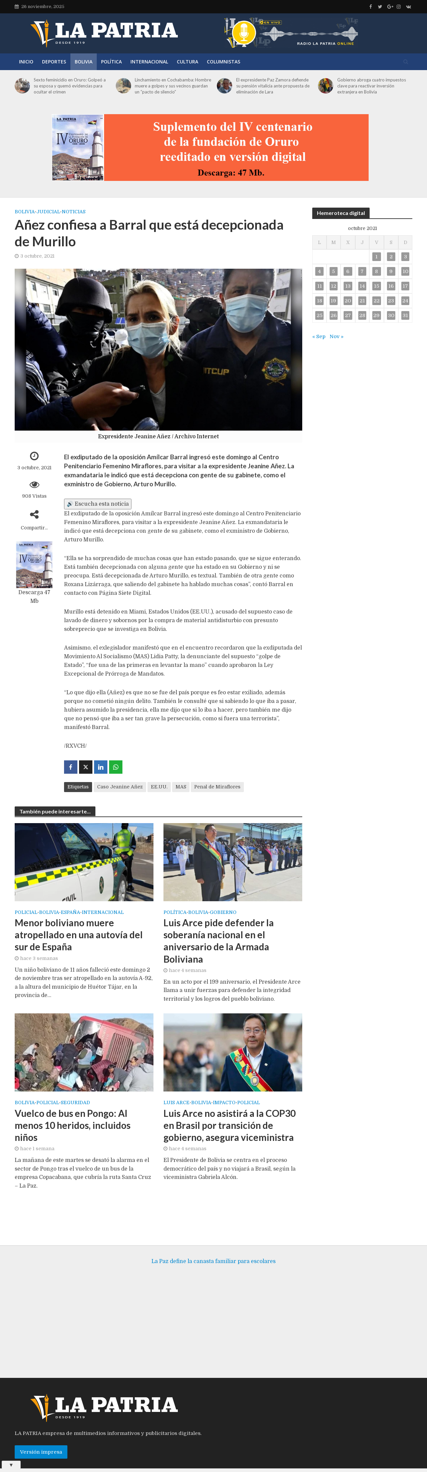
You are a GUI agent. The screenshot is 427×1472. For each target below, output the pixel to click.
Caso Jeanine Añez (120, 786)
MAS (180, 786)
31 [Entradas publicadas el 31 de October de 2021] (405, 315)
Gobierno (223, 912)
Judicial (48, 211)
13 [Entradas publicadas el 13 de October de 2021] (348, 286)
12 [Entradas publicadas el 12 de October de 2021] (333, 286)
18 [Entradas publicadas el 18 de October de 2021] (319, 301)
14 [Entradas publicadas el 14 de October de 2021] (362, 286)
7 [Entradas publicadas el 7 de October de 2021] (362, 271)
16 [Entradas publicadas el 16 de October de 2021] (391, 286)
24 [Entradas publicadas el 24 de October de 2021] (405, 301)
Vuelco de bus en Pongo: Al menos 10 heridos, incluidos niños (72, 1125)
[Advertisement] (213, 1314)
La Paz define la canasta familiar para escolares (213, 1251)
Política (111, 61)
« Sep (319, 336)
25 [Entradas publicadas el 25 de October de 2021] (320, 315)
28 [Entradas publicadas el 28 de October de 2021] (362, 315)
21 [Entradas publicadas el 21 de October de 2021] (362, 301)
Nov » (337, 336)
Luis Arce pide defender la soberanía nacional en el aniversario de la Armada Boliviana (218, 940)
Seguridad (75, 1102)
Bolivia (83, 61)
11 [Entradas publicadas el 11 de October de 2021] (319, 286)
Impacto (224, 1102)
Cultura (187, 61)
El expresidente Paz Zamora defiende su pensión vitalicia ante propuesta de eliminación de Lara (273, 85)
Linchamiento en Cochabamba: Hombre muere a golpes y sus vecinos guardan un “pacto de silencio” (173, 85)
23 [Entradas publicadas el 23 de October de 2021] (391, 301)
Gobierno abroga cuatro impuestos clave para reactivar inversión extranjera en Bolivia (371, 85)
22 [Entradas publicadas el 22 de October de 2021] (377, 301)
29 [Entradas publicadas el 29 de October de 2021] (376, 315)
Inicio (26, 61)
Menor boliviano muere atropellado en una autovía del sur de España (79, 934)
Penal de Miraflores (217, 786)
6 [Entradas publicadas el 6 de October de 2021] (347, 271)
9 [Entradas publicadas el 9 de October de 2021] (391, 271)
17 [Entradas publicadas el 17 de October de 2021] (405, 286)
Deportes (54, 61)
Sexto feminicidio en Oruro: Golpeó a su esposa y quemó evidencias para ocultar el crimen (70, 85)
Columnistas (223, 61)
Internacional (149, 61)
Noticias (73, 211)
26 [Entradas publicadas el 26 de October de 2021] (334, 315)
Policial (26, 912)
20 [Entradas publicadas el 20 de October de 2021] (348, 301)
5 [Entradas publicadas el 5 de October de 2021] (333, 271)
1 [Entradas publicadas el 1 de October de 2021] (376, 257)
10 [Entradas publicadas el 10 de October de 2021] (405, 271)
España (70, 912)
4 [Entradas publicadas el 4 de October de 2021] (319, 271)
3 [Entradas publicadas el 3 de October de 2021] (405, 257)
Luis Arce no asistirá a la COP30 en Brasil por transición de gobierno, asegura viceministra (229, 1125)
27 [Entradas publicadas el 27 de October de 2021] (348, 315)
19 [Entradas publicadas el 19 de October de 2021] (333, 301)
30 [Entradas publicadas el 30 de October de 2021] (391, 315)
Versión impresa (41, 1442)
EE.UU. (159, 786)
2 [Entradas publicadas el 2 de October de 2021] (391, 257)
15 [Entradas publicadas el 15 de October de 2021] (376, 286)
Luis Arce (176, 1102)
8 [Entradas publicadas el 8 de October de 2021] (376, 271)
